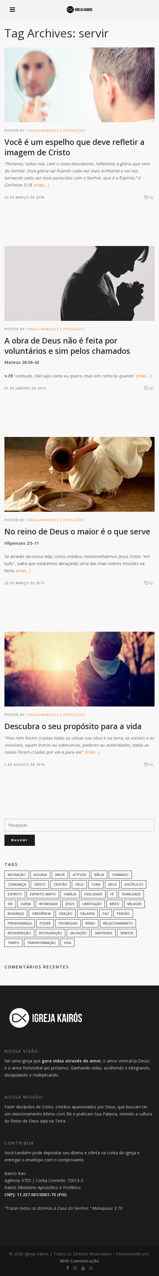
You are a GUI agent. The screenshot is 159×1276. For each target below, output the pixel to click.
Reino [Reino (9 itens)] (90, 923)
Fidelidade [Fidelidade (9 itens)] (93, 894)
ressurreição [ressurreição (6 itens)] (19, 933)
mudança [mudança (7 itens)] (16, 913)
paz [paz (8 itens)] (106, 913)
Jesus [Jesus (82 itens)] (70, 904)
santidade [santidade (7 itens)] (103, 933)
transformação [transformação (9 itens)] (41, 942)
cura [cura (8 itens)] (96, 884)
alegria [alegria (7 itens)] (40, 874)
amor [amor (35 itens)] (60, 874)
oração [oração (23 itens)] (65, 913)
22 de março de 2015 (24, 583)
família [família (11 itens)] (70, 894)
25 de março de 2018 (24, 197)
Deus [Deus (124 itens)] (112, 884)
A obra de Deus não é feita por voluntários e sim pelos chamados (67, 345)
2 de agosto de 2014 (24, 764)
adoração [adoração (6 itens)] (17, 874)
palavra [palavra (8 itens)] (87, 913)
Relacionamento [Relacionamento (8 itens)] (118, 923)
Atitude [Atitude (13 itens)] (79, 874)
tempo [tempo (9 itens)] (13, 942)
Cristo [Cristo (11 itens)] (40, 884)
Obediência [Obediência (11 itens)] (41, 913)
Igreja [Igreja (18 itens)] (26, 904)
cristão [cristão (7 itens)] (60, 884)
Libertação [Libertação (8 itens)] (92, 904)
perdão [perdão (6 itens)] (123, 913)
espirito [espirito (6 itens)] (15, 894)
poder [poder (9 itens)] (45, 923)
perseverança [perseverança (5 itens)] (20, 923)
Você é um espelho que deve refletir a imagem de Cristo (74, 147)
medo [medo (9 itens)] (114, 904)
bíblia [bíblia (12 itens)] (99, 874)
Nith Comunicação (79, 1261)
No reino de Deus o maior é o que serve (77, 531)
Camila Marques (42, 130)
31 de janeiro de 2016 (25, 388)
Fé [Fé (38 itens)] (112, 894)
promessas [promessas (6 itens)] (68, 923)
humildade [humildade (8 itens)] (131, 894)
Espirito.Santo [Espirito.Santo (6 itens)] (43, 894)
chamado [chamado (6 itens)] (120, 874)
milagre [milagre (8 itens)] (134, 904)
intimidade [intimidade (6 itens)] (48, 904)
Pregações (74, 130)
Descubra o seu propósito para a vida (73, 726)
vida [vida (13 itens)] (67, 942)
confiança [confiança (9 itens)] (17, 884)
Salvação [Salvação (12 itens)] (78, 933)
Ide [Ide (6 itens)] (10, 904)
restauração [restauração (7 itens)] (50, 933)
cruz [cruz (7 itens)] (79, 884)
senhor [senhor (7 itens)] (126, 933)
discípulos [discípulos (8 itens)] (133, 884)
